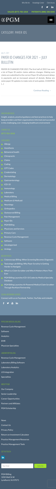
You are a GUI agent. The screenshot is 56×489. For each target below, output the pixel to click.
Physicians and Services (14, 229)
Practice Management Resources (15, 439)
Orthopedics (9, 208)
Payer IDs (8, 221)
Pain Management (12, 217)
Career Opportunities (10, 399)
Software (8, 241)
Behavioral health (11, 152)
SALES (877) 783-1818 (18, 12)
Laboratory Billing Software (13, 362)
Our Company (7, 389)
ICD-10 (7, 184)
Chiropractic (9, 156)
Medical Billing (10, 196)
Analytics (5, 336)
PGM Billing (9, 225)
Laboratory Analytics (10, 367)
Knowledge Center (38, 2)
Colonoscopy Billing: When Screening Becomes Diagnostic (29, 260)
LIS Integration (7, 372)
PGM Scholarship (8, 408)
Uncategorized (10, 245)
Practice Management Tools (13, 444)
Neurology (8, 204)
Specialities (6, 377)
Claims (7, 160)
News (3, 420)
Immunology (9, 188)
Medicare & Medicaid (13, 200)
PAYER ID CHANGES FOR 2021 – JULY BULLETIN (24, 60)
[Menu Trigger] (51, 19)
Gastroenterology (11, 180)
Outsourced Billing (12, 213)
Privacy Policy (7, 430)
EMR (3, 341)
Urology (7, 249)
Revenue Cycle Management (16, 237)
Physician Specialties (10, 346)
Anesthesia (9, 148)
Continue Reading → (42, 90)
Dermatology (9, 176)
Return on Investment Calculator (15, 435)
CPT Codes (9, 168)
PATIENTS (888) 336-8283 (43, 12)
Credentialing (10, 172)
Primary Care (10, 233)
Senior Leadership (8, 394)
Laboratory (9, 192)
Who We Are (26, 2)
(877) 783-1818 (8, 133)
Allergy (7, 144)
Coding (7, 164)
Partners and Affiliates (10, 403)
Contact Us (6, 425)
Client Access (51, 2)
